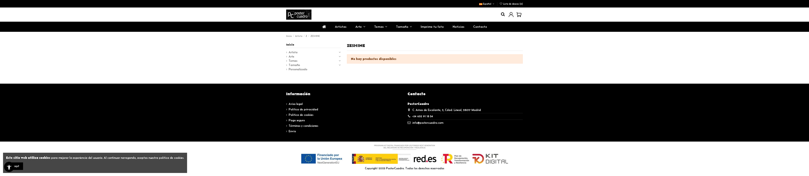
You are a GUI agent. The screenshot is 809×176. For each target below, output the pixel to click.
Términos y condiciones (303, 125)
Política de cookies (301, 114)
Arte (291, 56)
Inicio (290, 45)
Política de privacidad (303, 109)
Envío (292, 131)
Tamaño (294, 65)
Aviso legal (296, 104)
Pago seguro (297, 120)
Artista (293, 52)
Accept (14, 166)
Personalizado (298, 69)
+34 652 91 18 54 (422, 116)
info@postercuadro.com (427, 122)
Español (487, 3)
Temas (293, 60)
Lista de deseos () (511, 3)
